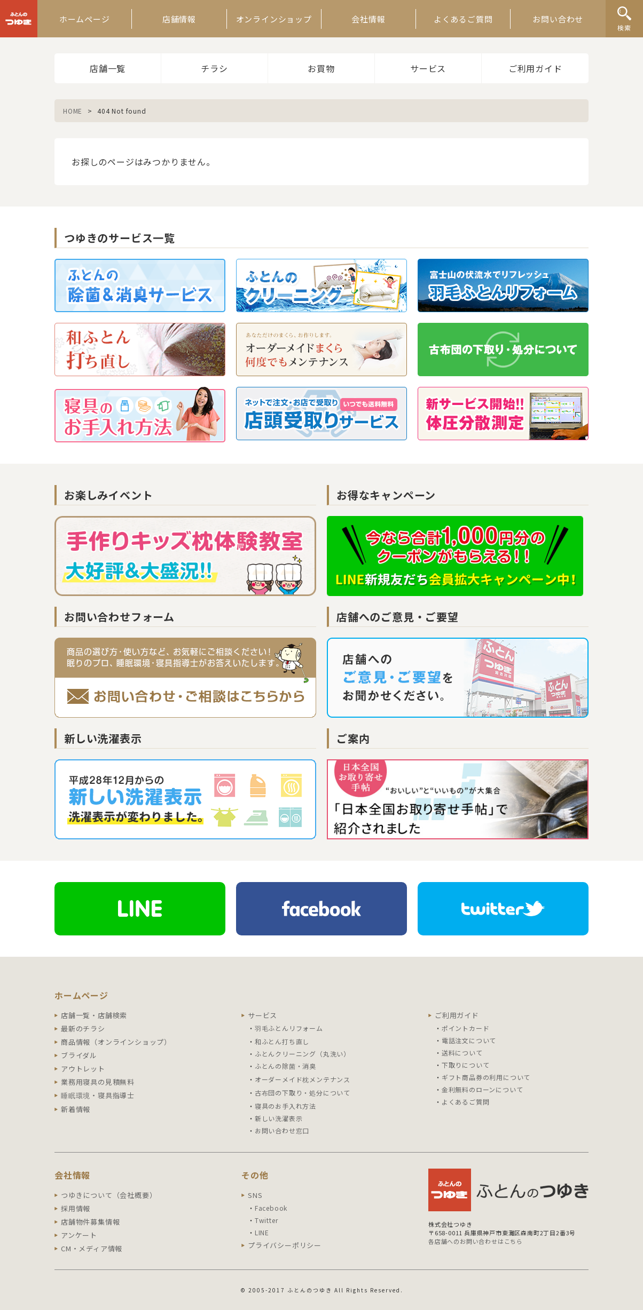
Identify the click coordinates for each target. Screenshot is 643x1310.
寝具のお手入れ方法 (285, 1105)
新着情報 (75, 1109)
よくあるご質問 (463, 19)
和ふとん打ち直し (282, 1041)
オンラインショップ (274, 19)
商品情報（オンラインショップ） (116, 1042)
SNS (255, 1195)
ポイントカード (466, 1028)
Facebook (271, 1207)
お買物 (321, 68)
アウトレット (83, 1068)
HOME (72, 110)
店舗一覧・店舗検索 (94, 1015)
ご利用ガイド (535, 68)
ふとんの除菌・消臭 (285, 1065)
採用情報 (75, 1208)
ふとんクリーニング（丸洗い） (302, 1053)
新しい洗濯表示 (279, 1118)
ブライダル (79, 1055)
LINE (262, 1232)
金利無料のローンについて (482, 1089)
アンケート (79, 1235)
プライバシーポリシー (285, 1245)
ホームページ (84, 19)
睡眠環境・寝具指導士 (98, 1095)
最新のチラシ (83, 1028)
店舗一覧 (108, 68)
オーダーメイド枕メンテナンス (302, 1079)
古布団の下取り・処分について (302, 1092)
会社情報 (368, 19)
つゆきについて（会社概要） (108, 1195)
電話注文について (469, 1040)
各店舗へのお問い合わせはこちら (475, 1241)
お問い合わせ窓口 (282, 1130)
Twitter (266, 1220)
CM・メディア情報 (91, 1248)
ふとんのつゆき (18, 18)
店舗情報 (179, 19)
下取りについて (466, 1064)
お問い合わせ (557, 19)
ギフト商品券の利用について (486, 1077)
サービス (428, 68)
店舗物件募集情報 (90, 1222)
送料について (462, 1052)
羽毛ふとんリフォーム (289, 1028)
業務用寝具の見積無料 (98, 1082)
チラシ (214, 68)
